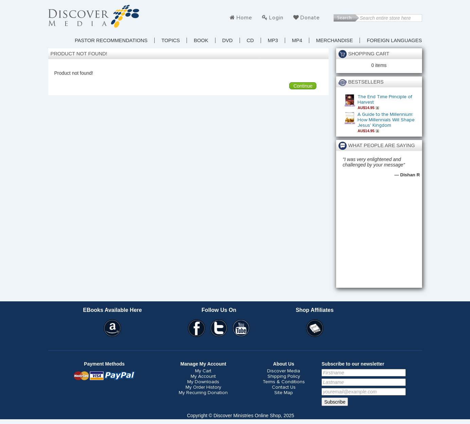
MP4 (297, 40)
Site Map (283, 392)
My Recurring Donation (203, 392)
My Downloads (203, 381)
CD (250, 40)
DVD (227, 40)
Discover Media (283, 371)
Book (201, 40)
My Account (203, 376)
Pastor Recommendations (111, 40)
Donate (310, 17)
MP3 (273, 40)
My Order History (203, 387)
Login (276, 17)
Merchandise (334, 40)
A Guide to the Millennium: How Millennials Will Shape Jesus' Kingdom (386, 120)
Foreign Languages (394, 40)
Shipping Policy (283, 376)
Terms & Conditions (284, 381)
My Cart (203, 371)
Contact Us (284, 387)
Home (244, 17)
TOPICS (170, 40)
